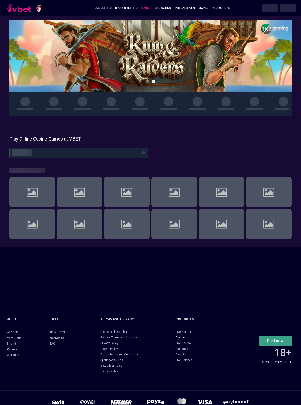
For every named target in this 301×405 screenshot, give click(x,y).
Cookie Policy (109, 348)
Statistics (182, 348)
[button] (275, 341)
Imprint (11, 343)
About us (13, 332)
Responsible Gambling (114, 331)
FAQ (52, 343)
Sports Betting (126, 8)
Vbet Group (14, 338)
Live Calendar (184, 360)
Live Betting (103, 8)
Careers (12, 349)
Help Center (57, 332)
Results (181, 354)
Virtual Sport (185, 8)
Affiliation (13, 355)
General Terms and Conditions (120, 337)
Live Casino (163, 8)
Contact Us (57, 338)
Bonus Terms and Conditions (119, 354)
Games (203, 8)
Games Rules (109, 371)
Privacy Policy (109, 343)
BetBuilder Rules (111, 365)
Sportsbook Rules (111, 360)
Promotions (221, 8)
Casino (146, 8)
